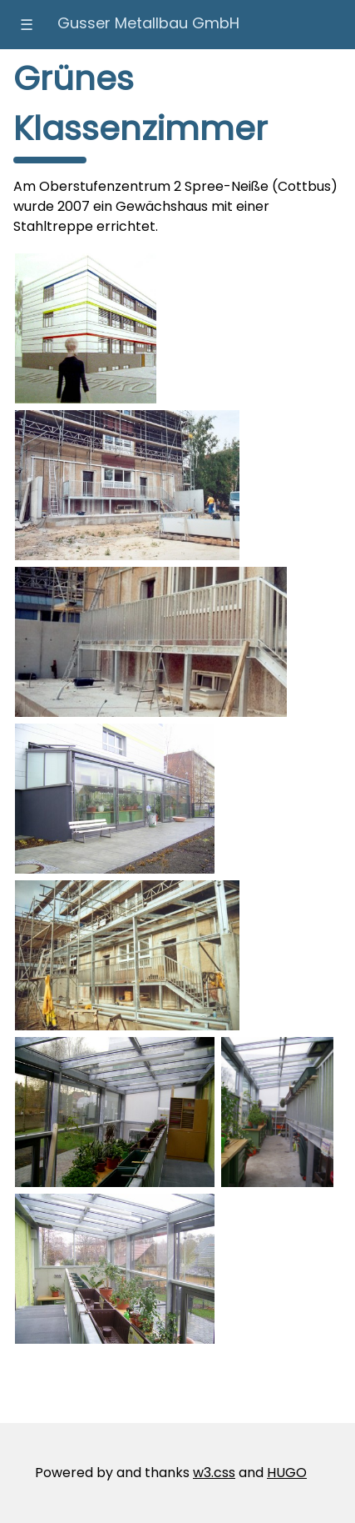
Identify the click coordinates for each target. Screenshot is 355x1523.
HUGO (287, 1472)
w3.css (214, 1472)
